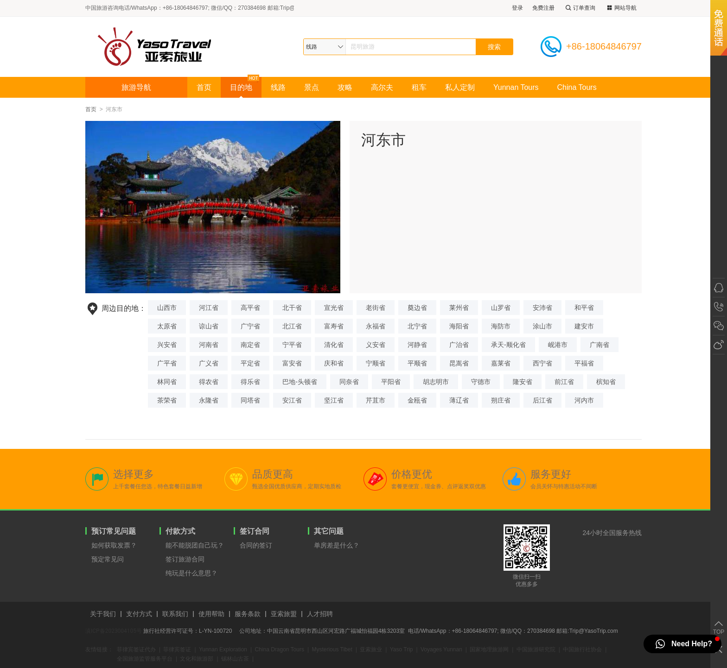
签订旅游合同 (185, 559)
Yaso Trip (401, 649)
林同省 (167, 381)
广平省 (167, 363)
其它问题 (329, 531)
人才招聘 (320, 614)
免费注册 (543, 8)
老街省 (375, 307)
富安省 (292, 363)
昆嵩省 (459, 363)
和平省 (584, 307)
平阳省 (391, 381)
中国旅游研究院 (536, 649)
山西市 (167, 307)
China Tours (577, 87)
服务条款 (248, 614)
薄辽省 (459, 400)
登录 (517, 8)
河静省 (417, 344)
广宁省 (250, 326)
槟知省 (606, 381)
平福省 (584, 363)
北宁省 (417, 326)
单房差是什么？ (336, 545)
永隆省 (208, 400)
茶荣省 (167, 400)
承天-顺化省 (508, 344)
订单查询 (579, 8)
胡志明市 (436, 381)
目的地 (241, 87)
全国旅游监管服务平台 (144, 658)
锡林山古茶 (235, 658)
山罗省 (500, 307)
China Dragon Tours (279, 649)
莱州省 (459, 307)
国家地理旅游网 (489, 649)
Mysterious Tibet (332, 649)
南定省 (250, 344)
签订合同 (254, 531)
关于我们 (103, 614)
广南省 (599, 344)
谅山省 (208, 326)
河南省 (208, 344)
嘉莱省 (500, 363)
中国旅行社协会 (582, 649)
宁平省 (292, 344)
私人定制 (460, 87)
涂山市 (542, 326)
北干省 (292, 307)
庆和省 (334, 363)
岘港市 (558, 344)
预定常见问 (107, 559)
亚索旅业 (371, 649)
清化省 (334, 344)
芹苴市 (375, 400)
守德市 (481, 381)
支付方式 (139, 614)
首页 (204, 87)
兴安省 (167, 344)
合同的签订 (256, 545)
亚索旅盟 (284, 614)
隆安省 (522, 381)
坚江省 (334, 400)
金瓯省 (417, 400)
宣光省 (334, 307)
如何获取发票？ (114, 545)
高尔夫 (382, 87)
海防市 (500, 326)
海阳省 (459, 326)
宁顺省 (375, 363)
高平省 (250, 307)
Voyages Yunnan (441, 649)
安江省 (292, 400)
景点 (311, 87)
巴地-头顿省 (299, 381)
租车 (419, 87)
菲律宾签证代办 (136, 649)
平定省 (250, 363)
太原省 (167, 326)
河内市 (584, 400)
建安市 (584, 326)
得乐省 (250, 381)
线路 (278, 87)
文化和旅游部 (196, 658)
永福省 (375, 326)
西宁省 (542, 363)
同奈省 (349, 381)
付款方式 (180, 531)
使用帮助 (211, 614)
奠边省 (417, 307)
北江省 (292, 326)
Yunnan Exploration (223, 649)
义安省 (375, 344)
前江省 (564, 381)
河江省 (208, 307)
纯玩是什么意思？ (191, 573)
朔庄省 (500, 400)
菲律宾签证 (177, 649)
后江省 (542, 400)
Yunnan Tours (516, 87)
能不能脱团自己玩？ (195, 545)
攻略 (345, 87)
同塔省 (250, 400)
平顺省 (417, 363)
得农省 (208, 381)
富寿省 (334, 326)
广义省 (208, 363)
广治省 (459, 344)
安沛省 (542, 307)
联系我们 (175, 614)
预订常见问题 (113, 531)
